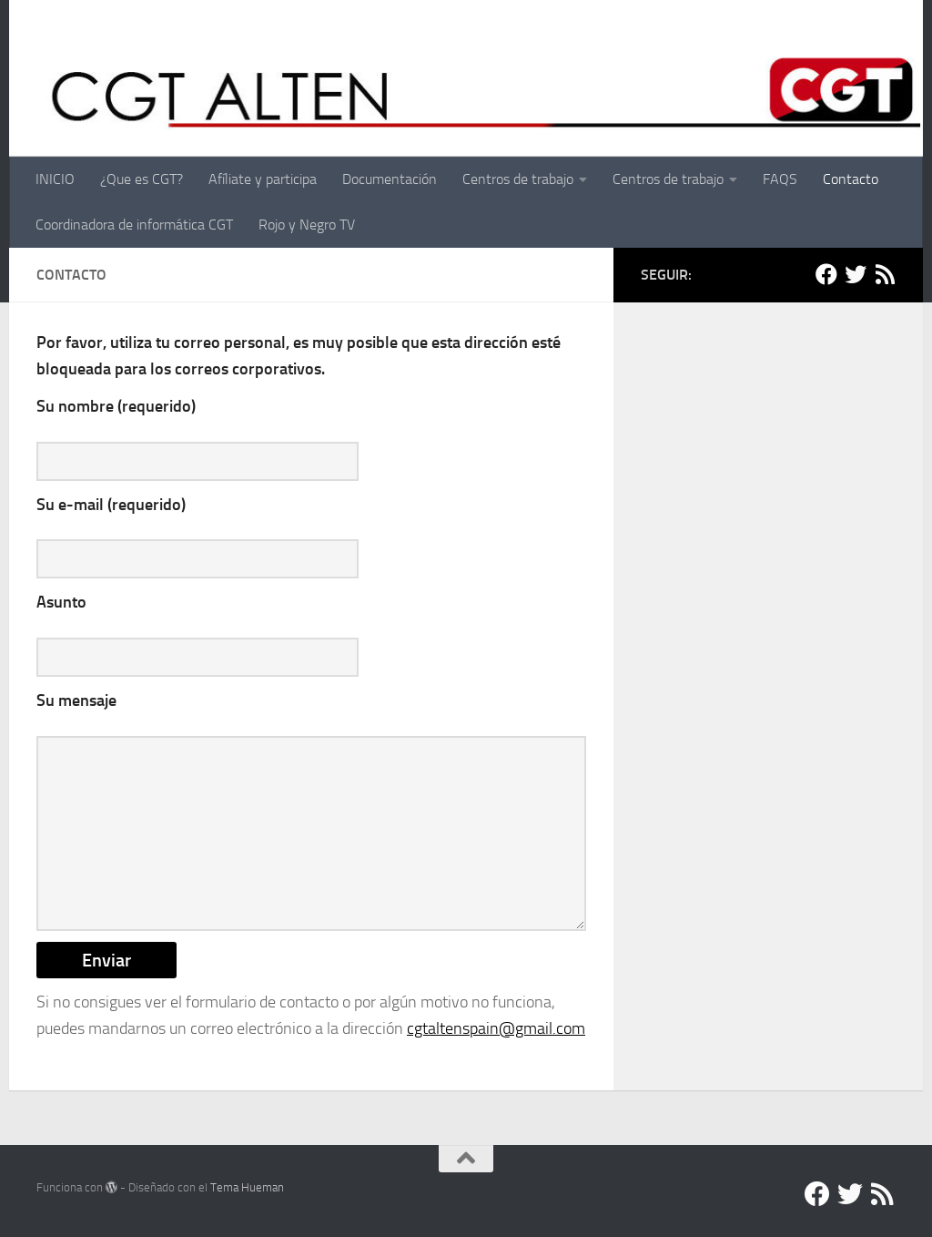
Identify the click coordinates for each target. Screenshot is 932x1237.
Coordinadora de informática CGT (134, 224)
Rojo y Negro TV (306, 224)
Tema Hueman (247, 1187)
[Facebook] (826, 274)
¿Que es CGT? (141, 179)
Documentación (389, 179)
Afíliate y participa (262, 179)
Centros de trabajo (517, 179)
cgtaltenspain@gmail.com (496, 1028)
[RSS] (885, 274)
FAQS (780, 179)
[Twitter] (855, 274)
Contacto (850, 179)
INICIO (55, 179)
